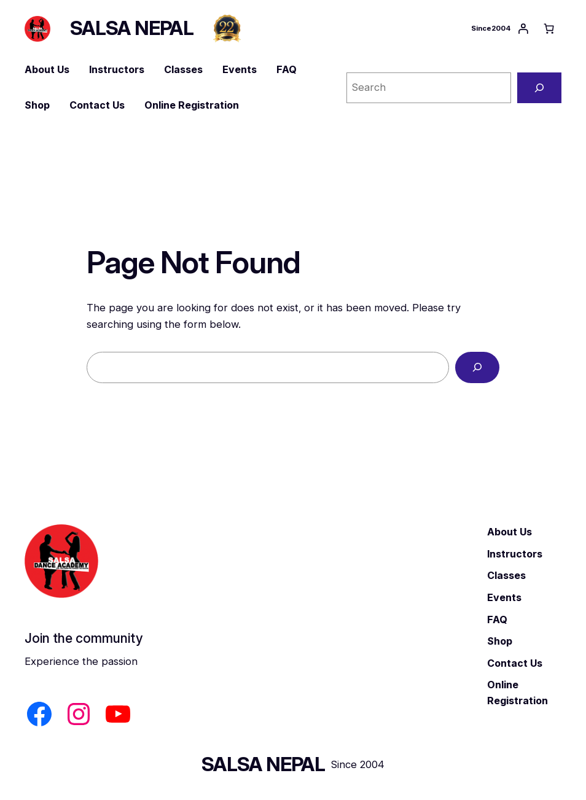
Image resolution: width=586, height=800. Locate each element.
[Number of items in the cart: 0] (548, 29)
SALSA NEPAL (131, 28)
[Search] (539, 87)
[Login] (523, 29)
